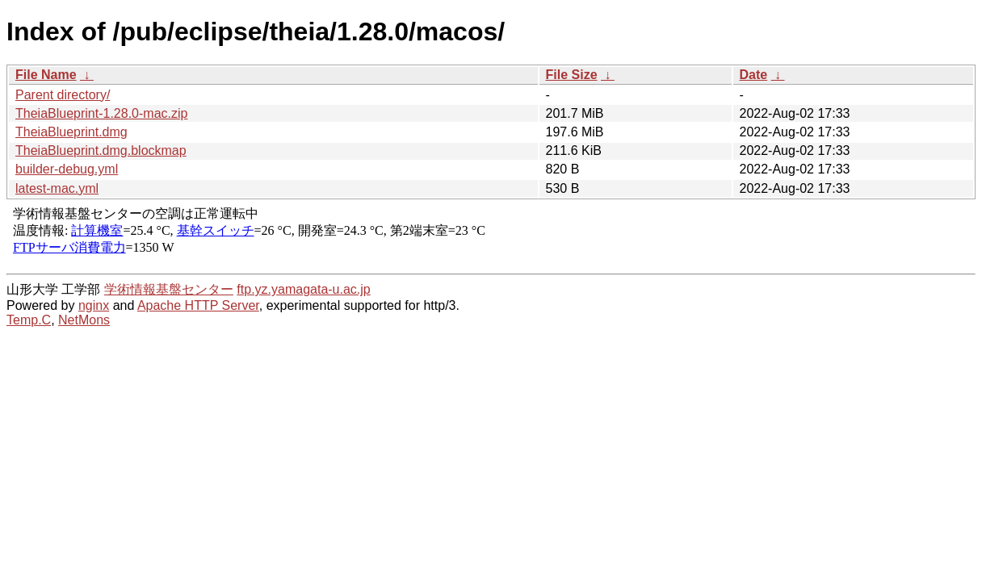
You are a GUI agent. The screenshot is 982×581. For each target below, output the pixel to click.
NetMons (84, 320)
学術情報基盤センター (168, 289)
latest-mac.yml (57, 188)
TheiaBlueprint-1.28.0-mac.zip (101, 113)
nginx (93, 305)
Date (754, 75)
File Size (572, 75)
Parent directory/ (62, 95)
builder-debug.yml (66, 169)
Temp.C (28, 320)
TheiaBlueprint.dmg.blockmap (101, 150)
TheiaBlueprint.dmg (71, 132)
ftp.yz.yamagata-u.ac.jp (303, 289)
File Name (46, 75)
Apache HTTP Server (198, 305)
